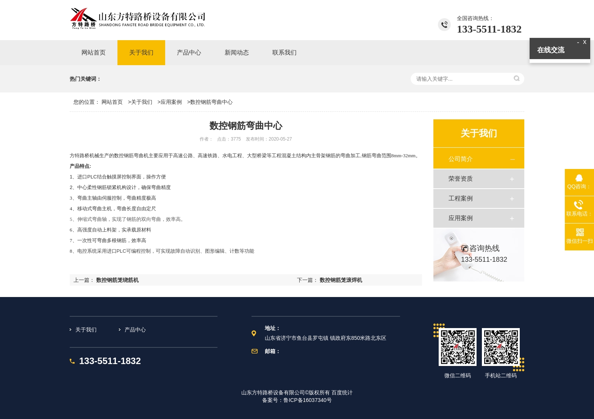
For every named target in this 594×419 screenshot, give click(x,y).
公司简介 (461, 159)
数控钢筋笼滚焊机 (341, 280)
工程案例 (461, 198)
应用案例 (171, 102)
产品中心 (135, 330)
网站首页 (112, 102)
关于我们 (141, 102)
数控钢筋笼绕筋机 (117, 280)
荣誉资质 (461, 178)
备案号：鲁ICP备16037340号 (297, 400)
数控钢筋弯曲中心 (211, 102)
